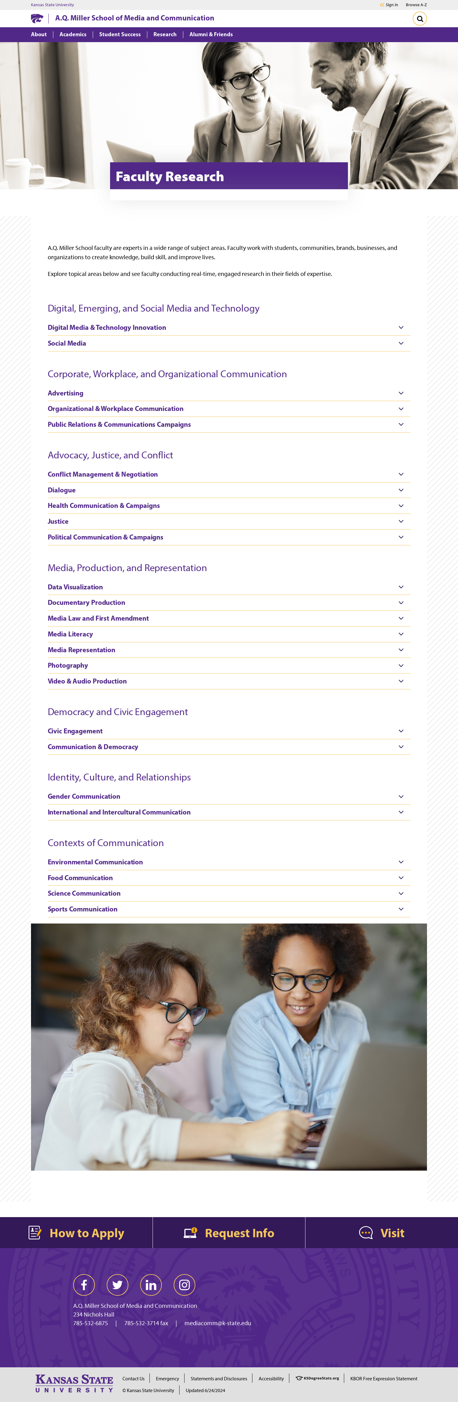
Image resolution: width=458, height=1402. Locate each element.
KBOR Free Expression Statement (383, 1379)
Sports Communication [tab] (227, 909)
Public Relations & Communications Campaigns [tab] (227, 424)
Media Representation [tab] (227, 649)
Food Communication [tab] (227, 877)
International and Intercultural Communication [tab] (227, 812)
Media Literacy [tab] (227, 634)
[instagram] (184, 1285)
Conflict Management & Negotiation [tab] (227, 474)
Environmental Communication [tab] (227, 862)
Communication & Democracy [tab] (227, 746)
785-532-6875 (90, 1323)
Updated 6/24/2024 (205, 1390)
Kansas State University (52, 4)
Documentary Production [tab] (227, 602)
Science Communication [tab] (227, 893)
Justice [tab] (227, 521)
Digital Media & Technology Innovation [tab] (227, 327)
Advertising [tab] (227, 393)
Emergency (167, 1379)
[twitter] (117, 1285)
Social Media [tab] (227, 343)
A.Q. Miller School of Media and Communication (134, 17)
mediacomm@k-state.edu (218, 1323)
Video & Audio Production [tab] (227, 681)
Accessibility (271, 1379)
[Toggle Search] (420, 18)
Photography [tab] (227, 665)
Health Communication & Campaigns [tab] (227, 505)
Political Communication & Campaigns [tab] (227, 537)
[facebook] (84, 1285)
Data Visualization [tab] (227, 586)
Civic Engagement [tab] (227, 731)
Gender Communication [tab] (227, 796)
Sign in (392, 4)
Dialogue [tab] (227, 490)
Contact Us (133, 1379)
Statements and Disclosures (219, 1379)
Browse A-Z (416, 4)
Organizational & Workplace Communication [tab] (227, 408)
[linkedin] (151, 1285)
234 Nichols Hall (93, 1314)
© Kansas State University (148, 1390)
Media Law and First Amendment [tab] (227, 618)
